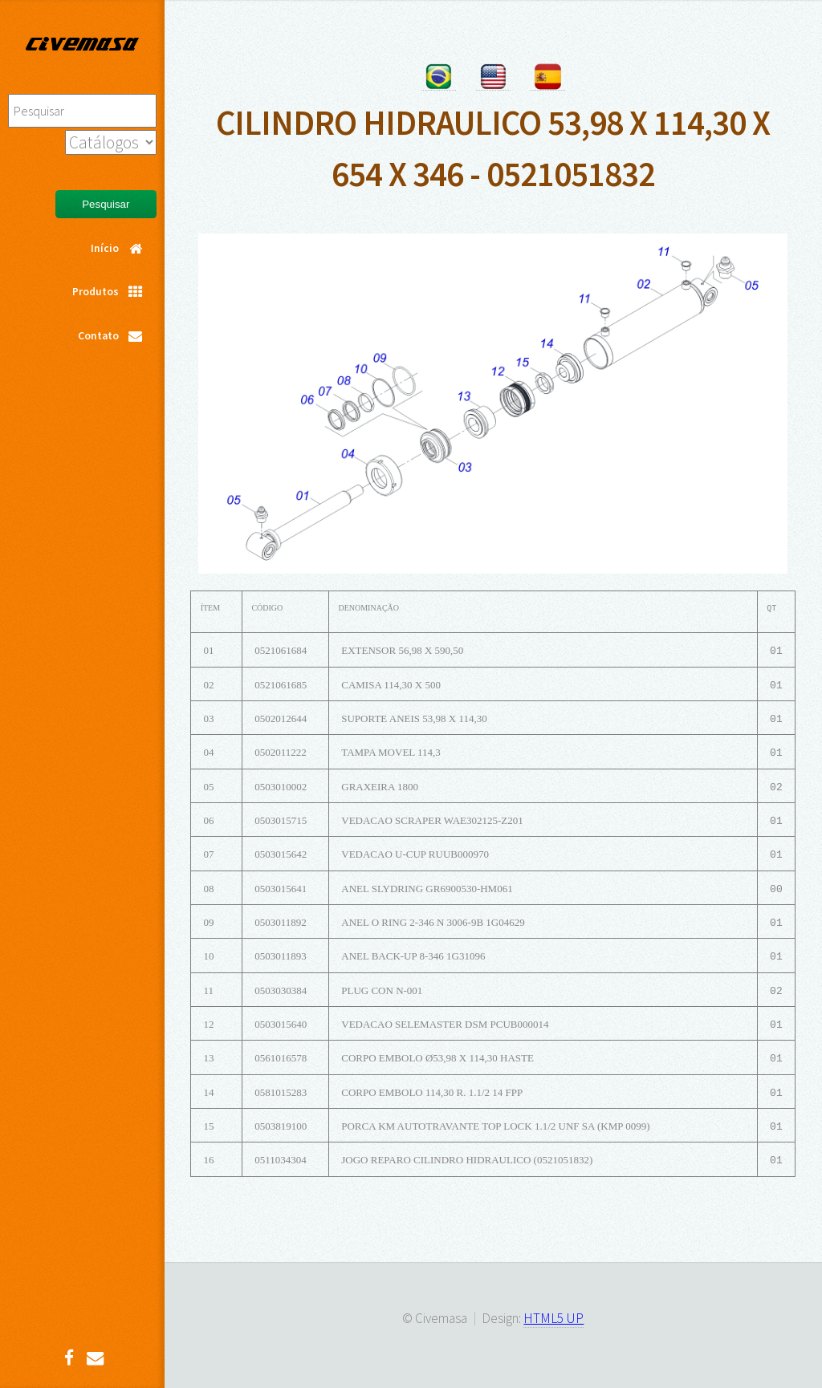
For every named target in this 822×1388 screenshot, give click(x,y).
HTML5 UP (553, 1318)
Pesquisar (105, 204)
